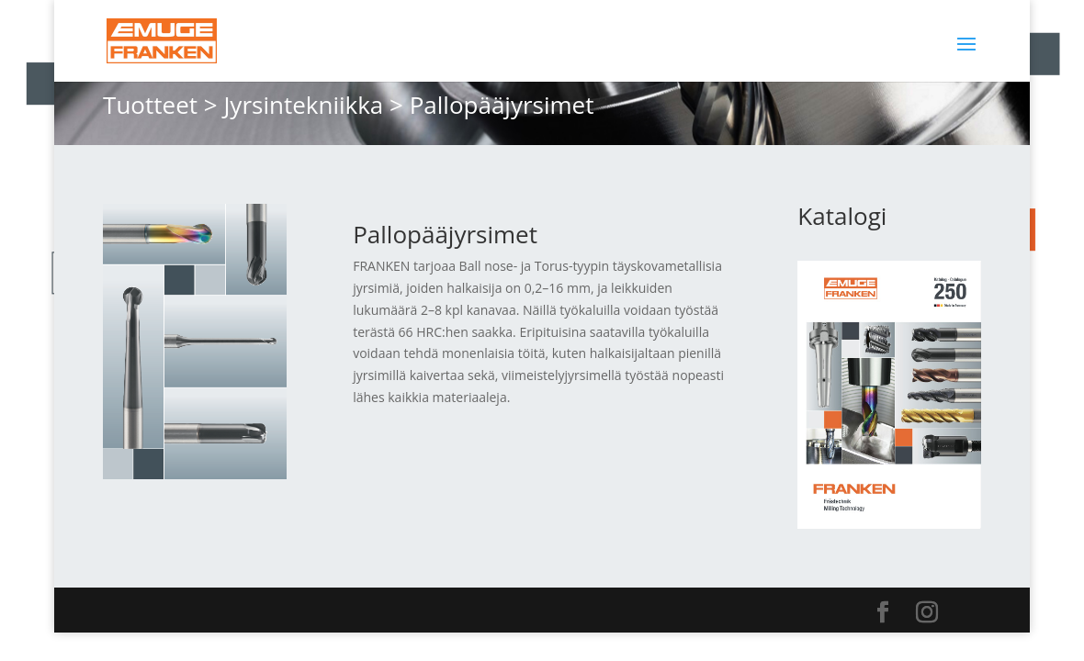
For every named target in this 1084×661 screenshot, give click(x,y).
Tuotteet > (160, 104)
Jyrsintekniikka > (313, 104)
